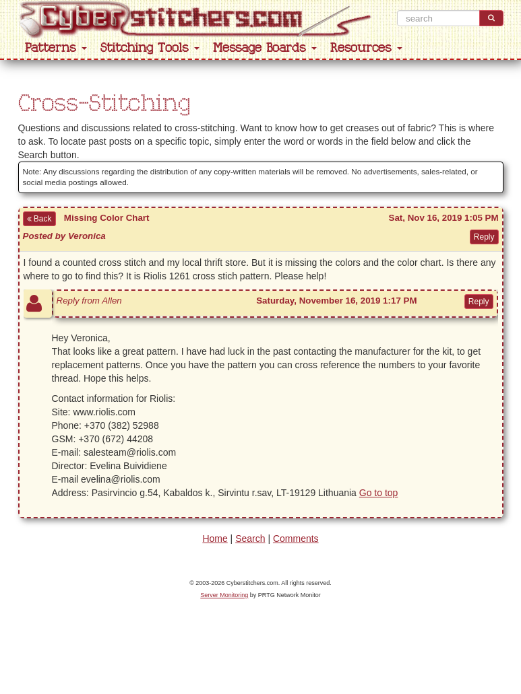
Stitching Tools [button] (150, 48)
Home (214, 538)
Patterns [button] (56, 48)
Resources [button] (366, 48)
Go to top (378, 492)
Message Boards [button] (265, 48)
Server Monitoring (224, 595)
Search (250, 538)
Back (39, 218)
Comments (296, 538)
